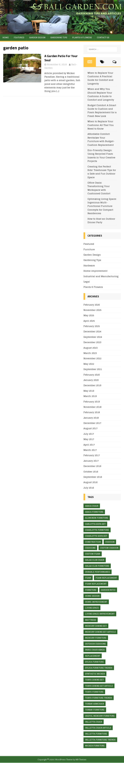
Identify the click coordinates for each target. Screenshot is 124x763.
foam (88, 578)
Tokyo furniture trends (98, 697)
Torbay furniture (94, 709)
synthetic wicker (95, 673)
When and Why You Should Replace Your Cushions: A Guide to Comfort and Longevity (101, 94)
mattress (90, 620)
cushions (90, 548)
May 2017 (88, 439)
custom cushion (109, 548)
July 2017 (88, 434)
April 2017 (89, 445)
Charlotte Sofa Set (96, 536)
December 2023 (92, 342)
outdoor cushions (95, 643)
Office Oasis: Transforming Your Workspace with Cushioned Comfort (99, 188)
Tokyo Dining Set (94, 679)
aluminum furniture (96, 518)
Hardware (89, 265)
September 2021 (92, 369)
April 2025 (89, 321)
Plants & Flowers (82, 37)
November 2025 (92, 310)
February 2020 (91, 375)
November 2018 (92, 407)
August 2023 (90, 348)
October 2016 (90, 472)
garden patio (108, 590)
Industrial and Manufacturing (101, 276)
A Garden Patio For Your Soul (61, 58)
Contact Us (103, 37)
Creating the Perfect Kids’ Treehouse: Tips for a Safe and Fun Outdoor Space (102, 171)
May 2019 (88, 391)
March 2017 (90, 450)
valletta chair (93, 721)
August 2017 (90, 428)
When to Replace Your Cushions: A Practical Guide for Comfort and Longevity (100, 78)
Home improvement (95, 271)
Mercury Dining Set (96, 626)
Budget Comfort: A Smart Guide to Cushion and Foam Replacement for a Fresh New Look (102, 110)
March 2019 (90, 396)
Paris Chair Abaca (95, 649)
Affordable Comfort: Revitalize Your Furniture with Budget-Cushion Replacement (101, 139)
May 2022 (88, 364)
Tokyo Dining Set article (99, 686)
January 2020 (91, 380)
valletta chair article (98, 727)
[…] (57, 91)
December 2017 (92, 423)
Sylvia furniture (94, 662)
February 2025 (91, 326)
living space (92, 607)
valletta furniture (96, 733)
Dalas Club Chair (94, 560)
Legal (86, 282)
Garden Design (37, 37)
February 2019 (91, 402)
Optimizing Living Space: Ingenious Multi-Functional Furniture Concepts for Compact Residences (102, 206)
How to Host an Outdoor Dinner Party (101, 220)
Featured (19, 37)
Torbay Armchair (94, 703)
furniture (90, 590)
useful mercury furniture (100, 716)
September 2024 (92, 337)
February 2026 (91, 305)
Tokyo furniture (94, 692)
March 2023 (90, 353)
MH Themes (81, 759)
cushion (109, 542)
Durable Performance (97, 572)
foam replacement (106, 578)
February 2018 (91, 412)
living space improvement (100, 613)
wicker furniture (95, 745)
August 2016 (90, 482)
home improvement (96, 602)
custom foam (92, 553)
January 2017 (91, 461)
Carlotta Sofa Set (95, 524)
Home (5, 37)
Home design (92, 596)
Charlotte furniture (97, 530)
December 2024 (92, 331)
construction (93, 542)
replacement (92, 656)
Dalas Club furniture (97, 566)
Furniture (89, 249)
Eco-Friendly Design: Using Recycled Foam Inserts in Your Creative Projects (101, 155)
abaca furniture (94, 512)
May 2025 (88, 315)
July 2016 (88, 488)
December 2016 (92, 466)
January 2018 (91, 418)
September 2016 (92, 477)
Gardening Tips (58, 37)
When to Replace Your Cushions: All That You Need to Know (101, 125)
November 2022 (92, 358)
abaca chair (91, 506)
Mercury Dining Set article (100, 632)
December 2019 (92, 385)
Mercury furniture (95, 637)
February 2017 (91, 455)
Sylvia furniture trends (98, 667)
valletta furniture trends (100, 739)
